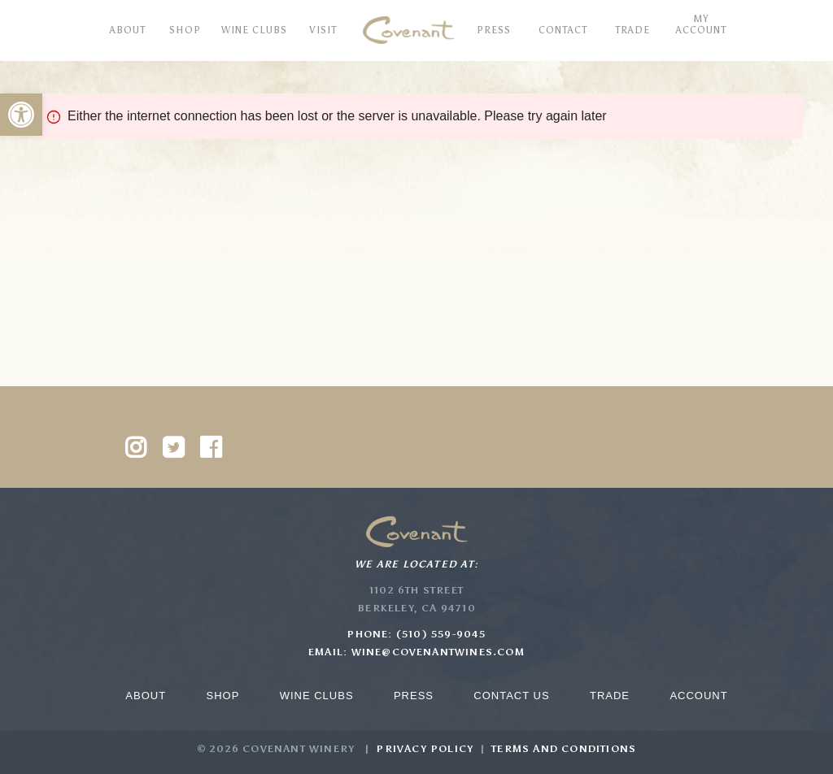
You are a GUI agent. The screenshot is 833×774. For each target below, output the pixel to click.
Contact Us (511, 695)
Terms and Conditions (563, 748)
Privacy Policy (424, 748)
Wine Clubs (317, 695)
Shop (222, 695)
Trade (610, 695)
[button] (21, 114)
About (145, 695)
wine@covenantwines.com (438, 652)
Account (698, 695)
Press (414, 695)
